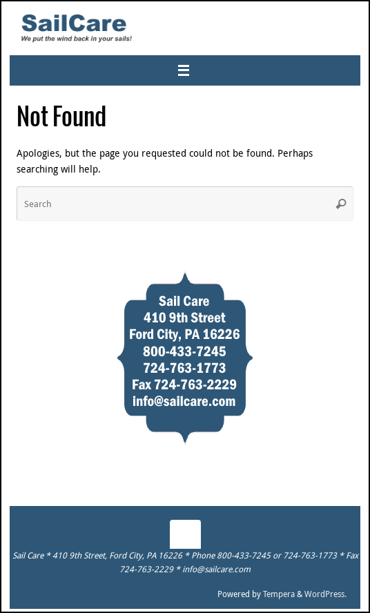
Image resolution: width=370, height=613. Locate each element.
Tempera (279, 594)
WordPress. (325, 594)
